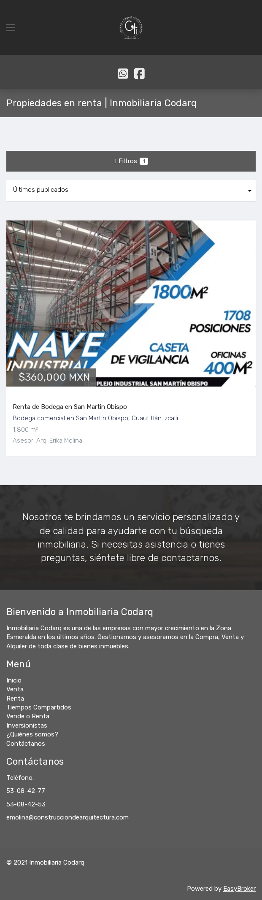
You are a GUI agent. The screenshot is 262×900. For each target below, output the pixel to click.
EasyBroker (239, 888)
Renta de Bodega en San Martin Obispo (70, 407)
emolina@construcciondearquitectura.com (67, 817)
